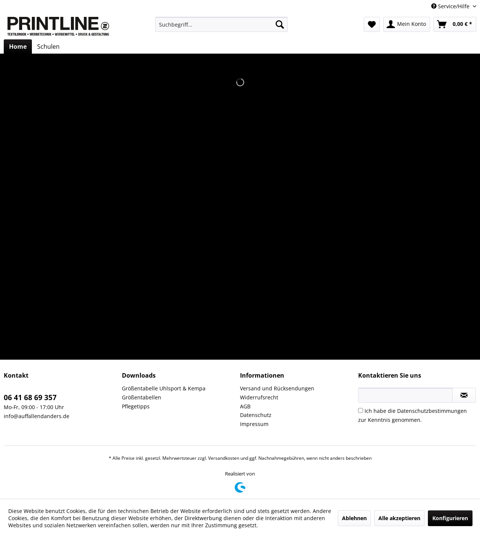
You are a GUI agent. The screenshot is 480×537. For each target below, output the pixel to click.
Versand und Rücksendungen (277, 388)
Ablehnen (354, 518)
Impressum (254, 424)
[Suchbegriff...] (221, 24)
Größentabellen (141, 397)
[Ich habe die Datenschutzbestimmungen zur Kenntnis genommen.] (360, 410)
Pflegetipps (136, 406)
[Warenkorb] (455, 24)
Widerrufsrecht (259, 397)
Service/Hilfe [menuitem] (451, 6)
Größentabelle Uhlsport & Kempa (164, 388)
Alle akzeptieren (399, 518)
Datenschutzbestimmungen (432, 410)
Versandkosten (223, 458)
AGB (245, 406)
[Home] (18, 46)
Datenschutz (256, 414)
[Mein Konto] (406, 24)
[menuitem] (221, 24)
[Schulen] (48, 46)
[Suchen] (280, 24)
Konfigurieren (450, 518)
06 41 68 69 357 (30, 397)
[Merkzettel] (372, 24)
